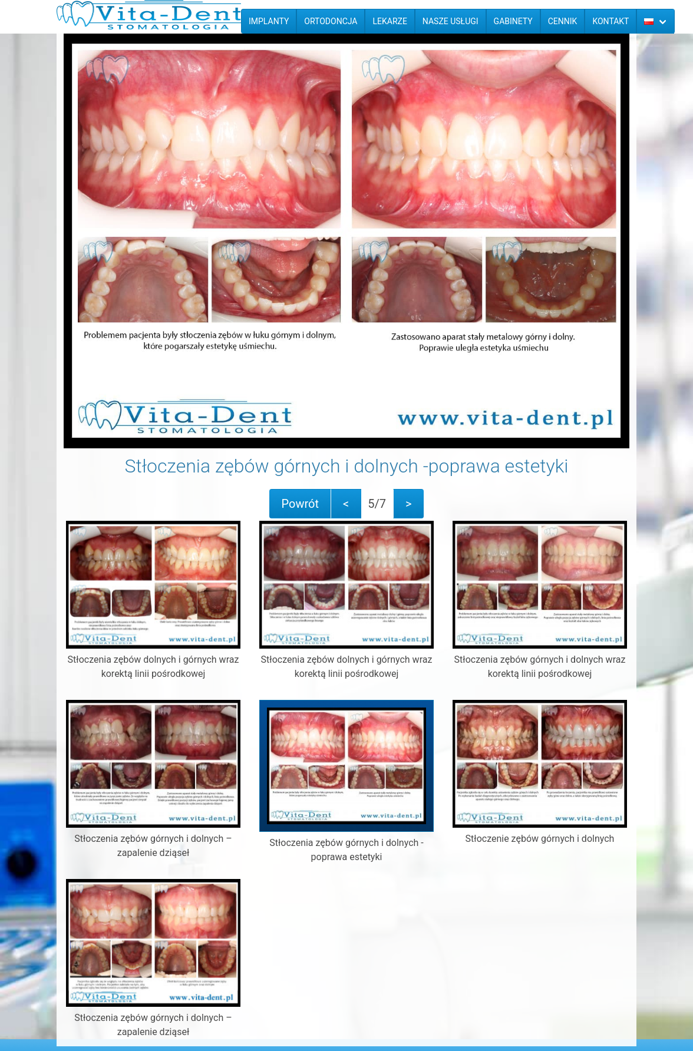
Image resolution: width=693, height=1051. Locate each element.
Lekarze (389, 21)
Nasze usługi (450, 21)
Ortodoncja (330, 21)
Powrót (300, 504)
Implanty (269, 21)
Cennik (563, 21)
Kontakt (610, 21)
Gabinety (513, 21)
